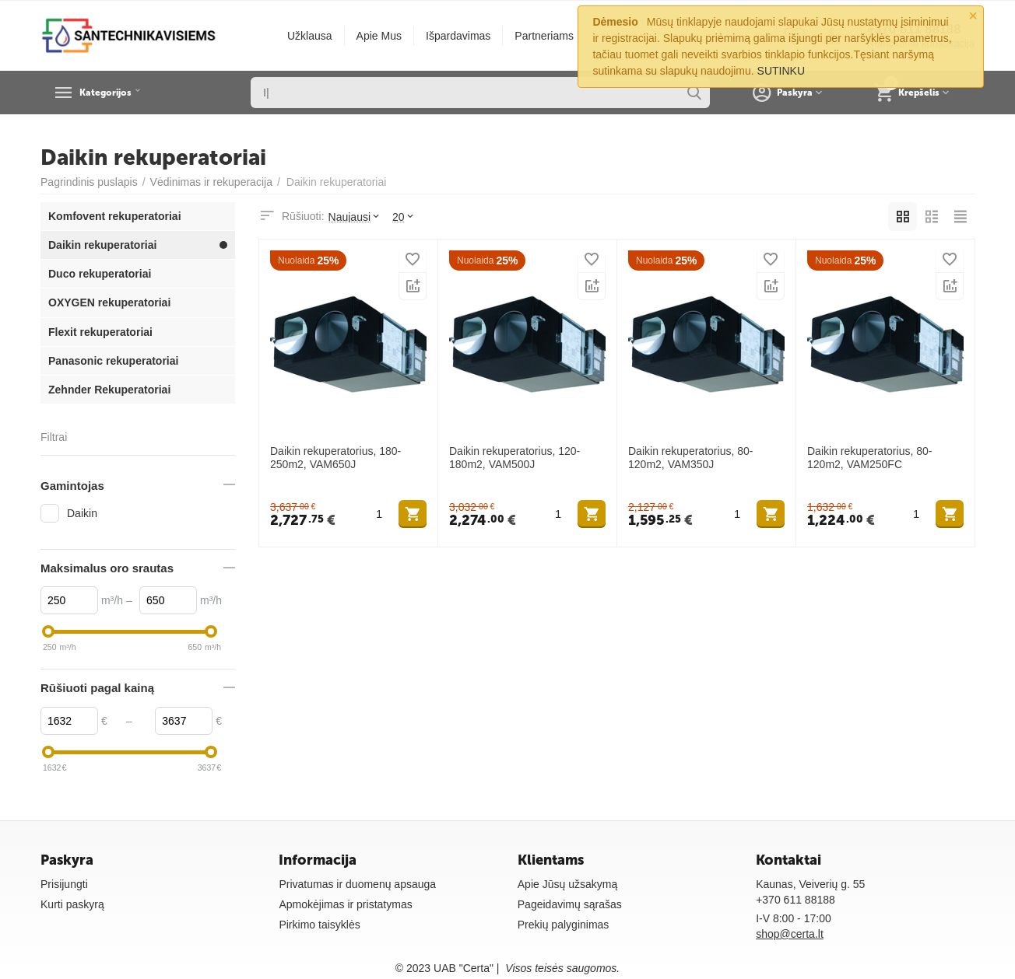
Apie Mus (379, 36)
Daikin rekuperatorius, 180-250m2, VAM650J (335, 457)
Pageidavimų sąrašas (570, 904)
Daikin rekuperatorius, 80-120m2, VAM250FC (869, 457)
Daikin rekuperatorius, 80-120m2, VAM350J (690, 457)
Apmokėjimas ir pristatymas (345, 904)
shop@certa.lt (790, 934)
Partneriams (544, 36)
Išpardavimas (458, 36)
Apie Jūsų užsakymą (568, 884)
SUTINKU (781, 71)
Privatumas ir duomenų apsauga (357, 884)
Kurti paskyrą (72, 904)
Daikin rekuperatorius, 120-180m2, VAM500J (514, 457)
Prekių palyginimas (563, 924)
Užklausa (309, 36)
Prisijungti (64, 884)
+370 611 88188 (795, 899)
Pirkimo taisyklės (319, 924)
